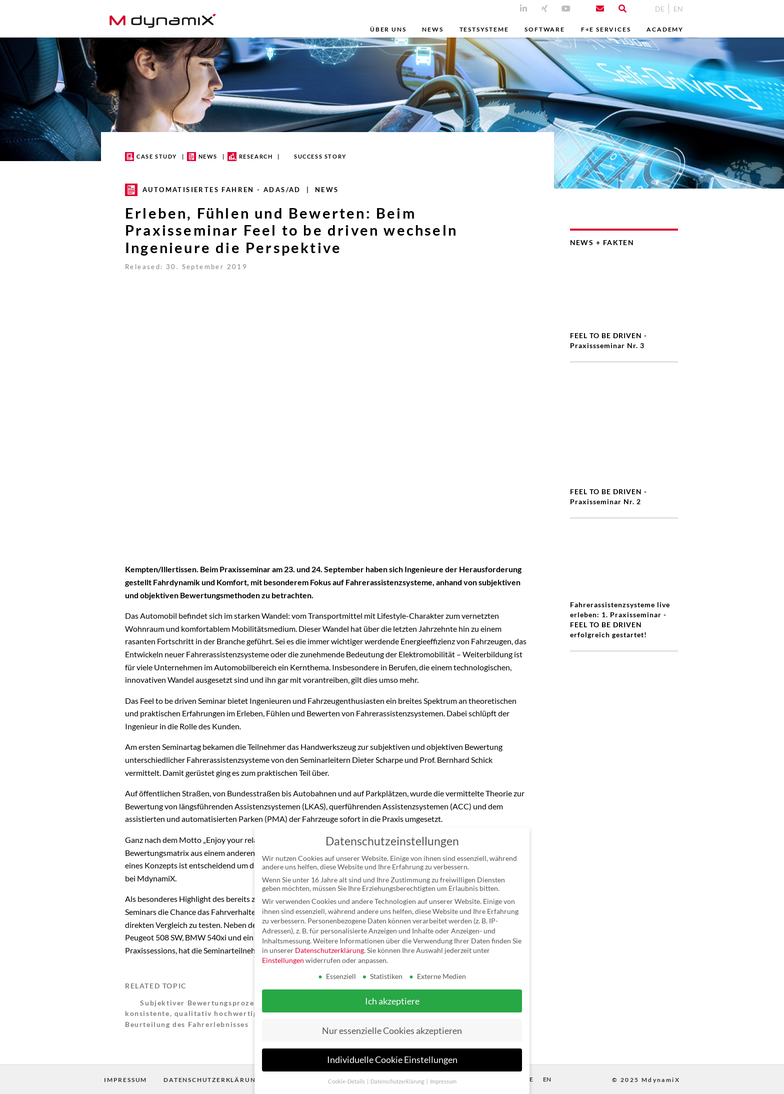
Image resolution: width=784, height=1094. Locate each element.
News (432, 29)
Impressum (125, 1079)
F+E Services (606, 29)
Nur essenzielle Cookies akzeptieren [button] (392, 1030)
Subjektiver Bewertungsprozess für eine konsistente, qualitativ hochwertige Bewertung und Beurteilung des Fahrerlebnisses (223, 1013)
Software (544, 29)
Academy (665, 29)
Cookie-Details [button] (347, 1081)
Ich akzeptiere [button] (392, 1001)
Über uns (388, 29)
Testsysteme (484, 29)
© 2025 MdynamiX (646, 1079)
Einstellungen (283, 960)
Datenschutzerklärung (212, 1079)
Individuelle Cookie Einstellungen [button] (392, 1059)
